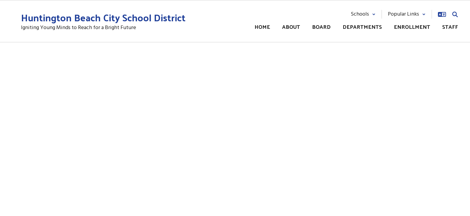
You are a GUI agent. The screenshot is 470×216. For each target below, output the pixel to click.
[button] (363, 14)
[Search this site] (455, 14)
